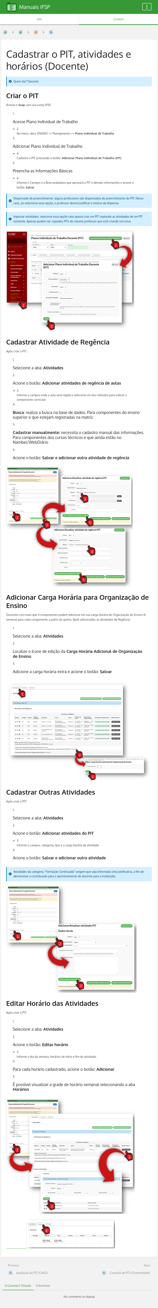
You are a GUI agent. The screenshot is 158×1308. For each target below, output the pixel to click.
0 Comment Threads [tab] (18, 1285)
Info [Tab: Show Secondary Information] (39, 19)
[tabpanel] (79, 1296)
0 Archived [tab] (43, 1285)
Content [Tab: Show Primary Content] (118, 19)
